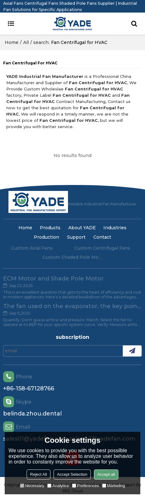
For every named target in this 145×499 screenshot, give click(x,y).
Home (11, 42)
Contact (102, 237)
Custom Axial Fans (32, 248)
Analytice (58, 485)
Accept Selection (72, 474)
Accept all (106, 474)
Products (50, 228)
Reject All (38, 474)
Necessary (32, 485)
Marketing (113, 485)
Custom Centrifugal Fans (102, 248)
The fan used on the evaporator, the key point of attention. (72, 306)
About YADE (82, 228)
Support (76, 237)
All (26, 42)
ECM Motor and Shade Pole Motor (53, 278)
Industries (115, 228)
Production (46, 237)
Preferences (85, 485)
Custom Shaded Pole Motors (73, 257)
